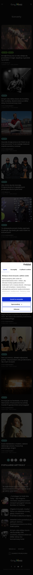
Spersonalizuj (16, 304)
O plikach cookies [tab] (25, 269)
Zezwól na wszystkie (16, 299)
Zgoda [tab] (5, 269)
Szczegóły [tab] (13, 269)
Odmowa (16, 309)
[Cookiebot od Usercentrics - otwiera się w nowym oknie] (23, 265)
